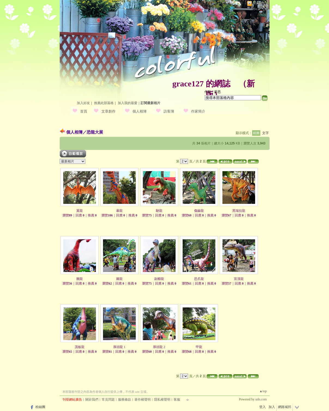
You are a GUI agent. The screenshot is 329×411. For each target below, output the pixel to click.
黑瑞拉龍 (238, 211)
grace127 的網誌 (201, 83)
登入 (262, 407)
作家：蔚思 (212, 92)
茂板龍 (79, 347)
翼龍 (79, 211)
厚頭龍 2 (159, 347)
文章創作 (108, 111)
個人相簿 (139, 111)
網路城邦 (260, 4)
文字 (265, 133)
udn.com (261, 399)
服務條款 (124, 399)
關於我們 (91, 399)
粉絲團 (40, 407)
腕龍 (79, 279)
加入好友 (83, 103)
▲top (263, 391)
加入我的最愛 (127, 103)
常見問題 (108, 399)
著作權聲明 (142, 399)
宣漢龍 (239, 279)
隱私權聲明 (162, 399)
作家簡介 (198, 111)
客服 (177, 399)
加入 (271, 407)
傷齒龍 (199, 211)
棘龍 (119, 279)
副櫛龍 (159, 279)
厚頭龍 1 (119, 347)
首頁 (83, 111)
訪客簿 (169, 111)
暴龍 (119, 211)
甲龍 (199, 347)
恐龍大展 (95, 132)
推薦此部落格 (104, 103)
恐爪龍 (199, 279)
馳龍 (159, 211)
